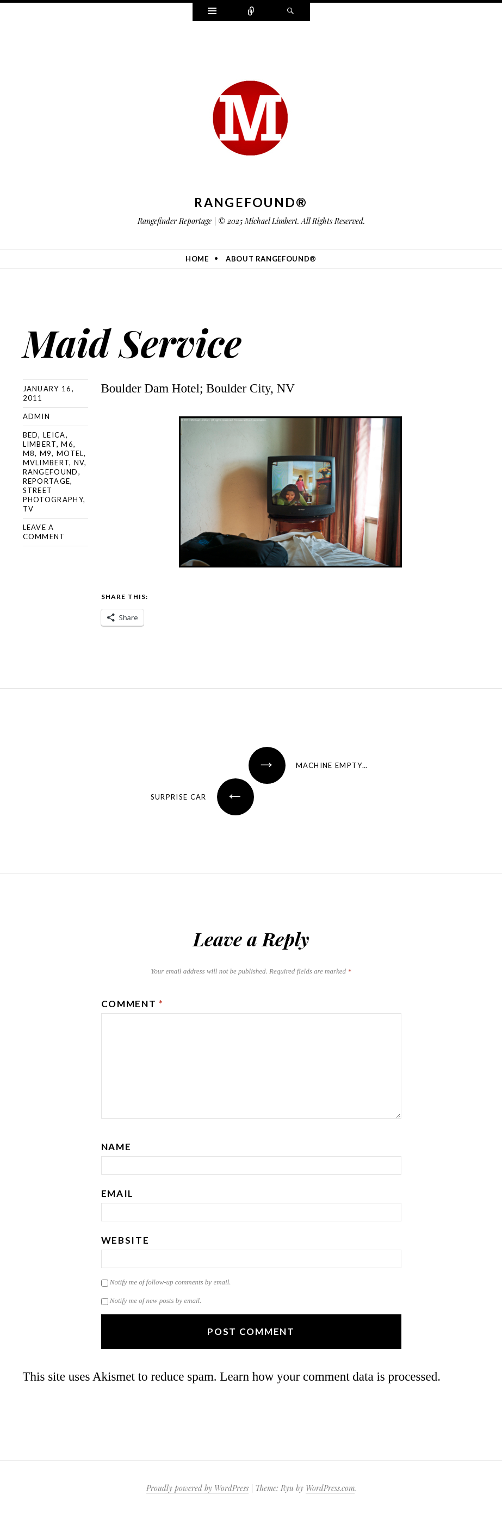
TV (28, 508)
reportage (47, 481)
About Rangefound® (271, 258)
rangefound (50, 471)
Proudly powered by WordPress (197, 1488)
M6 (67, 444)
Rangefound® (250, 202)
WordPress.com (330, 1488)
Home (197, 258)
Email (117, 1193)
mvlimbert (46, 462)
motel (70, 453)
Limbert (40, 444)
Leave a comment (44, 532)
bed (31, 435)
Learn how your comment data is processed (328, 1376)
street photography (53, 495)
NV (79, 462)
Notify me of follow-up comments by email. (170, 1282)
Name (116, 1146)
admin (37, 416)
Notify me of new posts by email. (156, 1300)
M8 (29, 453)
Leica (54, 435)
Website (125, 1240)
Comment (132, 1003)
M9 (46, 453)
